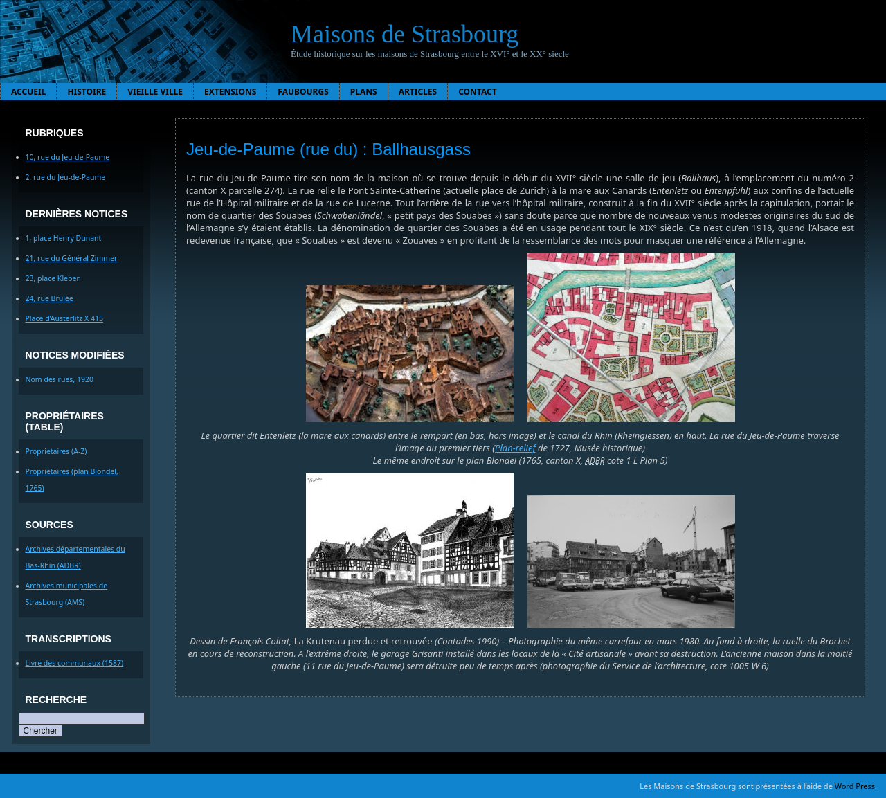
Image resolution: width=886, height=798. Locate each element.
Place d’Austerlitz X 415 (64, 318)
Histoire (86, 92)
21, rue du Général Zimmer (72, 258)
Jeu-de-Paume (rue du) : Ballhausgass (328, 149)
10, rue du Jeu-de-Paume (68, 157)
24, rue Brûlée (49, 298)
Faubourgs (303, 92)
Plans (363, 92)
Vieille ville (155, 92)
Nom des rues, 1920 (60, 379)
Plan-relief (515, 448)
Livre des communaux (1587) (75, 663)
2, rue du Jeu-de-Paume (66, 177)
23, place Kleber (53, 278)
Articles (418, 92)
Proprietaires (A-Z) (56, 451)
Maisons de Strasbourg (404, 34)
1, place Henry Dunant (64, 238)
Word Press (855, 786)
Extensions (230, 92)
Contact (477, 92)
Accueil (28, 92)
